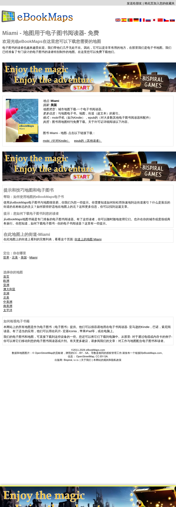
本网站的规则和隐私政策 (107, 360)
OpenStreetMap (85, 356)
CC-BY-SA (102, 356)
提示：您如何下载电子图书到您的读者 (31, 213)
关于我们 (86, 360)
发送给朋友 (134, 3)
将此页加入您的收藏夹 (159, 3)
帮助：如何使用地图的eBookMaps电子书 (33, 197)
